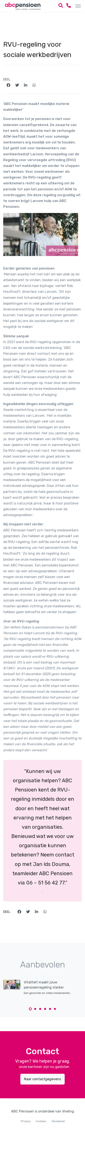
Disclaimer (58, 1121)
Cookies (41, 1121)
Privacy (26, 1121)
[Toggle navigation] (78, 5)
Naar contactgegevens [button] (42, 1079)
